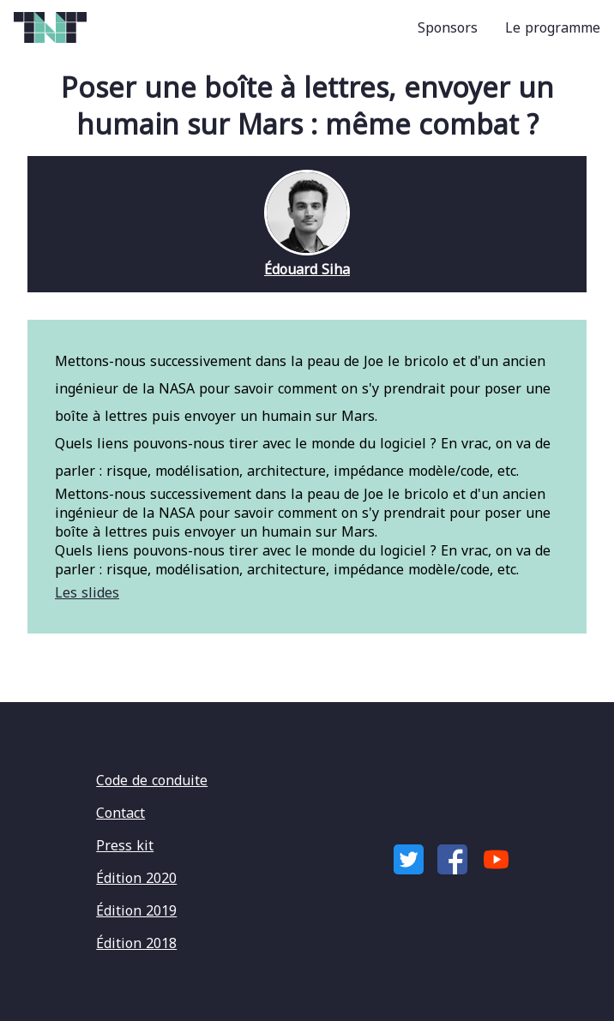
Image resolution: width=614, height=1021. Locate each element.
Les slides (87, 592)
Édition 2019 (136, 910)
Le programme (552, 27)
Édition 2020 (136, 877)
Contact (120, 812)
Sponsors (448, 27)
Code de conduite (152, 780)
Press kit (125, 845)
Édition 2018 (136, 943)
